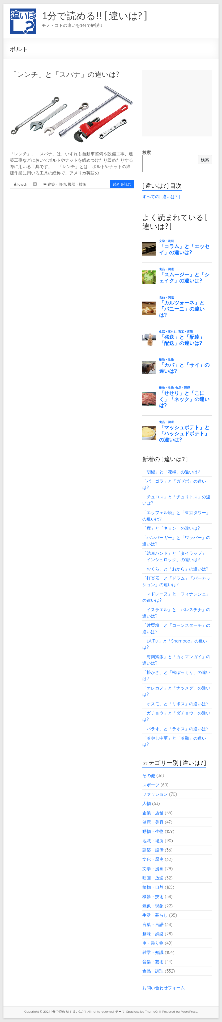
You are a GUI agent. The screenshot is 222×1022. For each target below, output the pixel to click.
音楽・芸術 (153, 961)
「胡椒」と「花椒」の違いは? (171, 471)
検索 (146, 152)
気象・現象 (153, 905)
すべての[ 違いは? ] (161, 196)
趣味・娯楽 (153, 933)
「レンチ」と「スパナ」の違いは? (64, 74)
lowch (22, 184)
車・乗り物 (153, 943)
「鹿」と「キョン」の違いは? (171, 528)
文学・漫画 (153, 868)
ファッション (155, 794)
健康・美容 (153, 822)
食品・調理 (153, 971)
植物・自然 (153, 887)
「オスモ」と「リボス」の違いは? (175, 703)
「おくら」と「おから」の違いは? (175, 569)
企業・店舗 (153, 812)
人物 (146, 803)
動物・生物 (153, 831)
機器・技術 (77, 184)
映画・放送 (153, 878)
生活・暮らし (155, 915)
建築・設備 (57, 184)
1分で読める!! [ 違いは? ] (94, 15)
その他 (148, 775)
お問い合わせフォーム (163, 987)
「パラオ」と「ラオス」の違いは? (175, 728)
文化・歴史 (153, 859)
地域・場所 (153, 840)
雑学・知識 (153, 952)
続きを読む (122, 184)
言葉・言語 (153, 924)
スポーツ (150, 784)
